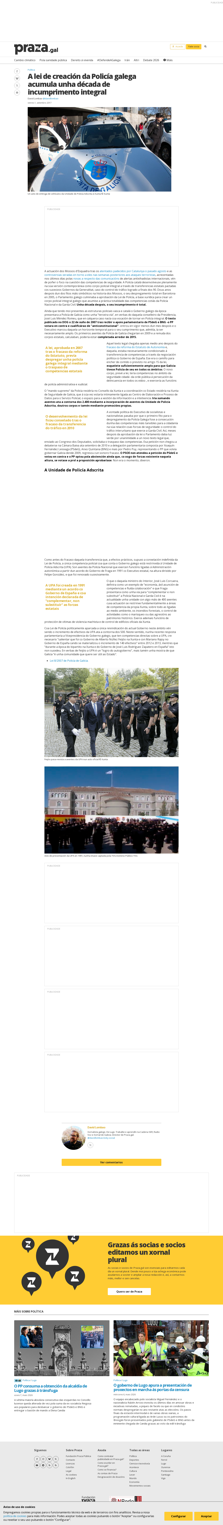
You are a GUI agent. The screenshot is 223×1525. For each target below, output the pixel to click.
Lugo (34, 1380)
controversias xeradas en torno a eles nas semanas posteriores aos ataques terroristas (99, 275)
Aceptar (207, 1517)
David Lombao (35, 98)
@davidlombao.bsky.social (101, 1137)
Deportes (134, 1459)
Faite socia (193, 46)
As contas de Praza (107, 1473)
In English (71, 1478)
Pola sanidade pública (53, 60)
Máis (170, 60)
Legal (68, 1470)
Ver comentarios (111, 1162)
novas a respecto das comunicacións (96, 278)
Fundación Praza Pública (78, 1456)
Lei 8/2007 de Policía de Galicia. (69, 660)
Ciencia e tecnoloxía (139, 1463)
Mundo (133, 1478)
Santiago (165, 1474)
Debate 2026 (151, 60)
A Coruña (166, 1456)
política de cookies (15, 1516)
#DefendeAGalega (108, 60)
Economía (134, 1481)
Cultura (133, 1470)
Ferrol (164, 1459)
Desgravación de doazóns (111, 1476)
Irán (127, 60)
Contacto (70, 1459)
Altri (136, 60)
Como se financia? (107, 1469)
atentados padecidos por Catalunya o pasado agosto (133, 271)
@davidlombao (50, 98)
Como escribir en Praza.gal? (106, 1464)
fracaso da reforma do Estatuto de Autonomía (136, 347)
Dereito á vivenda (82, 60)
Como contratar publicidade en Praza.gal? (111, 1458)
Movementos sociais (140, 1485)
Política (31, 69)
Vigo (163, 1478)
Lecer (132, 1474)
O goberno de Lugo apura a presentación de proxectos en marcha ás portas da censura (153, 1387)
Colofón (70, 1467)
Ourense (165, 1467)
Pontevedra (167, 1470)
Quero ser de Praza (129, 1291)
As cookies (71, 1474)
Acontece (134, 1467)
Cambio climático (24, 60)
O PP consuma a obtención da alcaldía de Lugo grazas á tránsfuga (50, 1388)
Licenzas (70, 1463)
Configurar (179, 1517)
